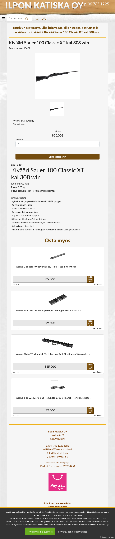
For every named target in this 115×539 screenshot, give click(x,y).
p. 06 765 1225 (96, 4)
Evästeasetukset (107, 537)
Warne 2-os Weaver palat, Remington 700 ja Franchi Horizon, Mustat (53, 397)
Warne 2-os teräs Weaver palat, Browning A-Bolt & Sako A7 (48, 310)
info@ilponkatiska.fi (57, 453)
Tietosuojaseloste (58, 507)
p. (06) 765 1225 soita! (57, 446)
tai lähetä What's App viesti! (57, 449)
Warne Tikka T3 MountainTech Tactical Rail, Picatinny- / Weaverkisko (53, 354)
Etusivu (18, 27)
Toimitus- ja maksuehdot (57, 503)
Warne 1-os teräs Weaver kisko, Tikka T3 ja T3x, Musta (46, 266)
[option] (57, 76)
